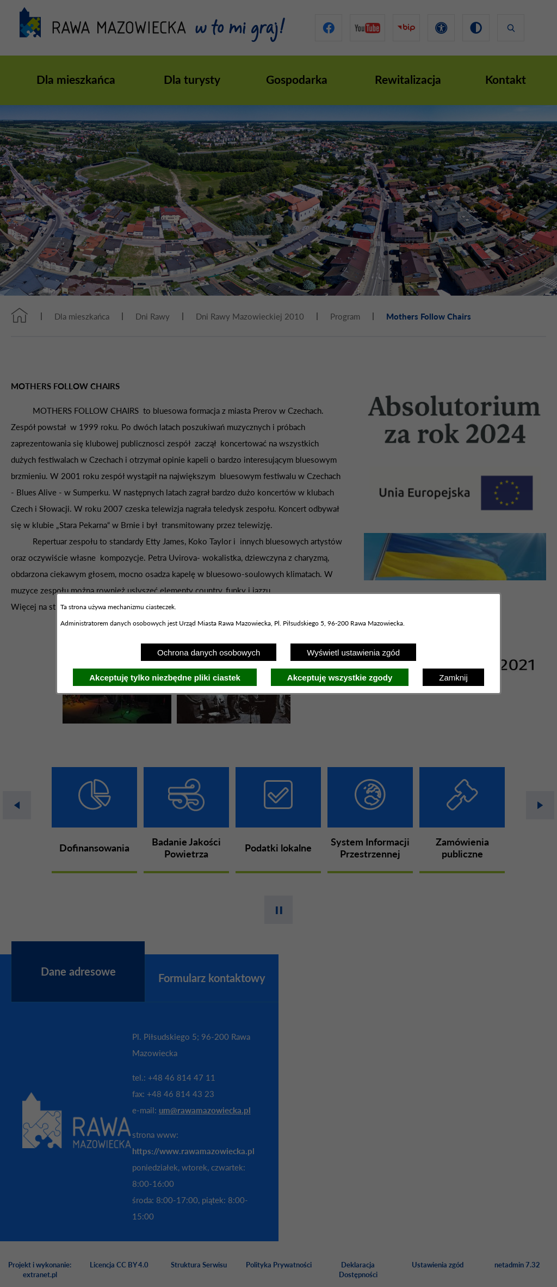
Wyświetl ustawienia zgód (353, 652)
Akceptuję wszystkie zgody (339, 677)
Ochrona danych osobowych (208, 652)
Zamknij (453, 677)
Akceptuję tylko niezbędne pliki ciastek (164, 677)
